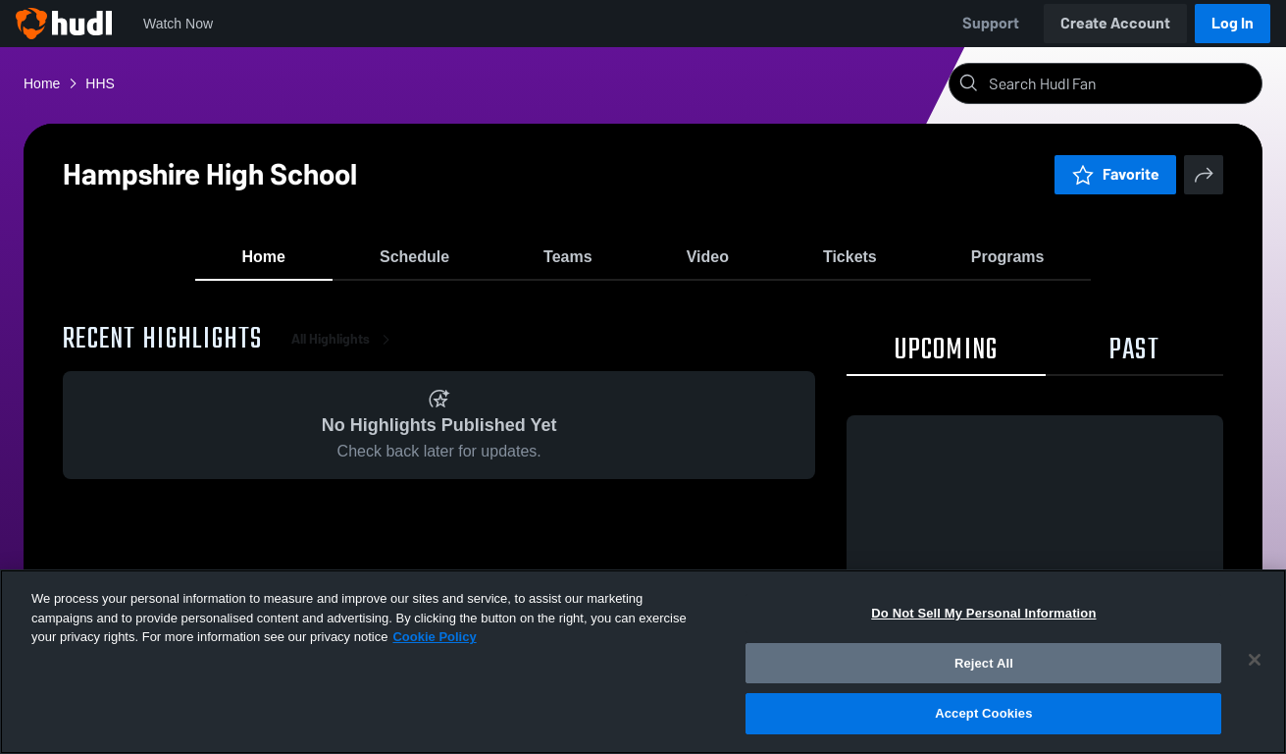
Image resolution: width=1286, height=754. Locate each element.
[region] (643, 661)
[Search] (1121, 83)
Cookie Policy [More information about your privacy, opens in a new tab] (434, 636)
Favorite (1115, 174)
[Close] (1254, 659)
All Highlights (344, 353)
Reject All (983, 663)
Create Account (1115, 23)
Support (990, 23)
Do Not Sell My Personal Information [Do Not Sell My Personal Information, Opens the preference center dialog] (983, 613)
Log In (1232, 23)
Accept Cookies (983, 713)
